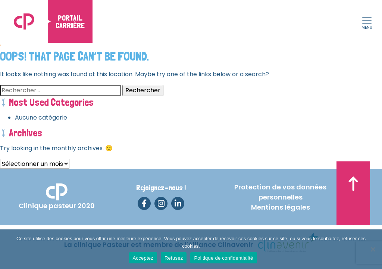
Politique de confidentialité (223, 258)
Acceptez (143, 258)
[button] (366, 21)
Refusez (174, 258)
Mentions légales (280, 207)
